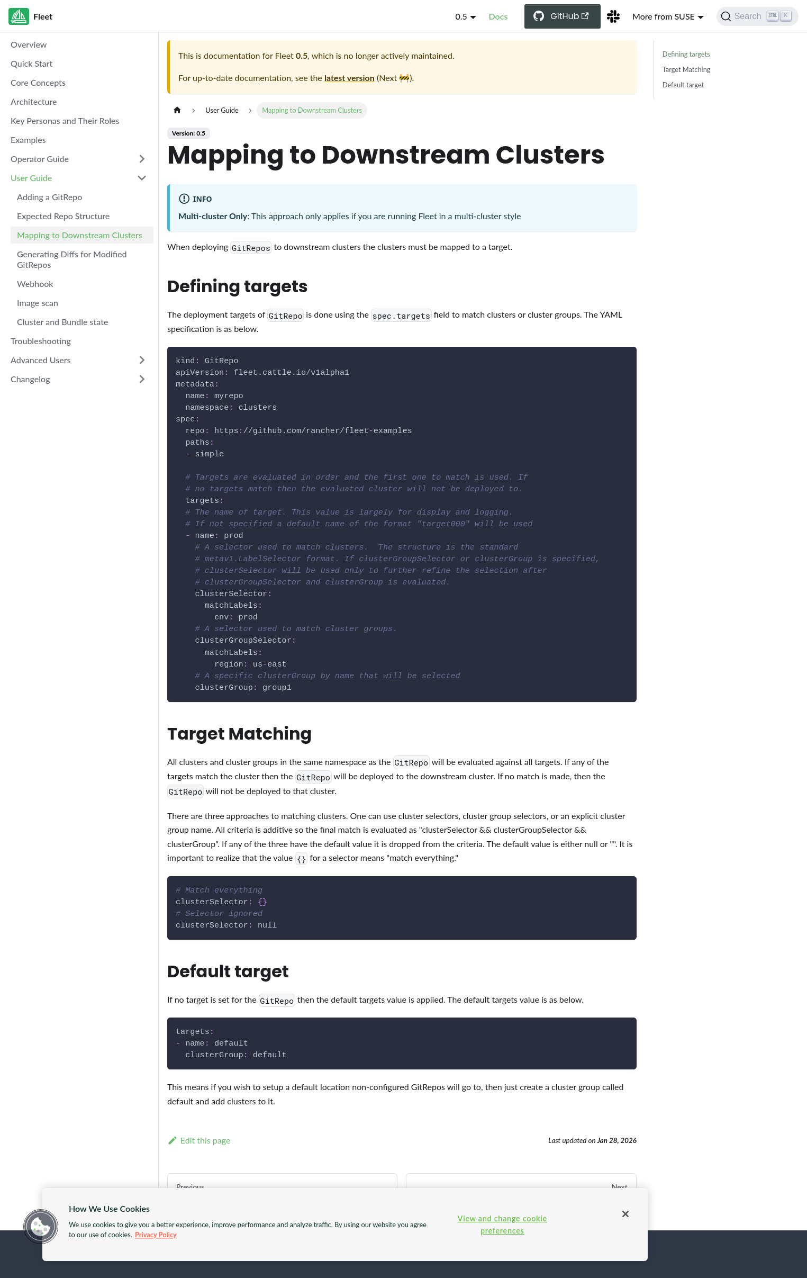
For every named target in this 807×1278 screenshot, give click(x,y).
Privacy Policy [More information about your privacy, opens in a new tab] (156, 1234)
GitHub (569, 16)
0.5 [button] (461, 16)
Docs (498, 16)
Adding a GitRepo (49, 197)
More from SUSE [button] (663, 16)
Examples (28, 139)
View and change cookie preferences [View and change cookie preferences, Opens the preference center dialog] (502, 1224)
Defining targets (686, 54)
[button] (41, 1227)
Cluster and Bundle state (62, 322)
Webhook (35, 283)
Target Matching (687, 69)
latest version (349, 78)
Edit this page (198, 1140)
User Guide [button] (31, 178)
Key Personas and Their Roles (65, 120)
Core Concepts (38, 82)
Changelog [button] (30, 379)
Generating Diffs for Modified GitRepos (72, 259)
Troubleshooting (41, 341)
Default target (683, 84)
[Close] (625, 1214)
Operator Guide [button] (40, 159)
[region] (345, 1224)
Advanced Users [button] (40, 360)
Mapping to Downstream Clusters (79, 235)
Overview (29, 44)
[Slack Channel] (613, 16)
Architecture (34, 101)
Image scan (37, 303)
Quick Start (31, 63)
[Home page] (177, 110)
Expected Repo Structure (63, 216)
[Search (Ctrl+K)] (758, 16)
